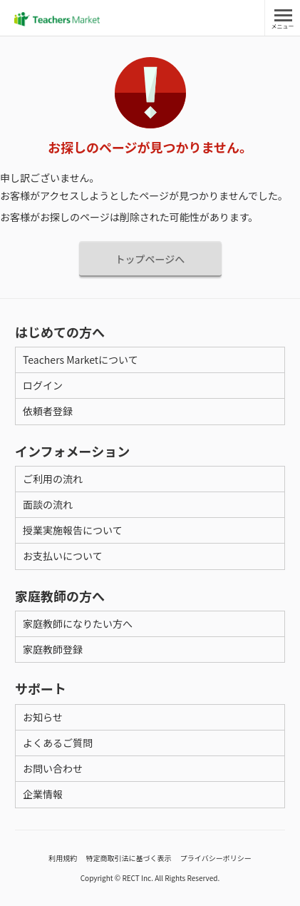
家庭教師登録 (53, 649)
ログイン (43, 385)
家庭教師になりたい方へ (78, 623)
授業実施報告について (73, 530)
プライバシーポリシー (216, 857)
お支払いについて (63, 556)
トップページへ (150, 259)
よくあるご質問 (58, 743)
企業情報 (43, 794)
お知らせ (43, 717)
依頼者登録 (48, 411)
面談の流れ (48, 504)
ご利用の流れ (53, 479)
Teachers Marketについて (80, 359)
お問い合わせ (53, 768)
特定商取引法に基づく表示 (129, 857)
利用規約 (62, 857)
